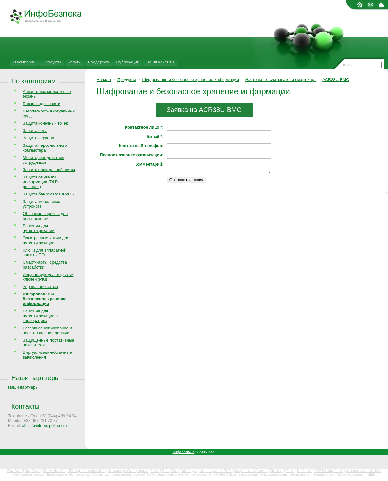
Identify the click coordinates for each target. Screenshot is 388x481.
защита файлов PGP (215, 471)
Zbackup (276, 471)
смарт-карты (202, 474)
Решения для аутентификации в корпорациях (40, 316)
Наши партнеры (35, 377)
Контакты (25, 406)
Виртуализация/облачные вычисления (47, 355)
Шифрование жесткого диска (69, 474)
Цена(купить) (324, 474)
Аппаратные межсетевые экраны (47, 94)
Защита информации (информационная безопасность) (270, 474)
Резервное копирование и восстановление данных (47, 330)
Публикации (127, 62)
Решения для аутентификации (39, 228)
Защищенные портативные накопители (48, 342)
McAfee (220, 474)
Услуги (74, 62)
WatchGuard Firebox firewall (169, 474)
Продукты (52, 62)
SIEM (371, 474)
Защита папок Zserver (250, 471)
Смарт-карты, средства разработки (45, 265)
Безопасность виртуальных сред (49, 113)
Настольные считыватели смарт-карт (280, 79)
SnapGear (32, 471)
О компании (24, 62)
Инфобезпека (184, 452)
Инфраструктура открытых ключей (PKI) (48, 277)
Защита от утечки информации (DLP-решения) (41, 182)
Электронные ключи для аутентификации (46, 240)
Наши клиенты (160, 62)
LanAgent (304, 471)
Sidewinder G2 (54, 471)
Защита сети (35, 130)
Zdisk (155, 471)
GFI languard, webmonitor (86, 471)
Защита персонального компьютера (45, 148)
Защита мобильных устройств (41, 204)
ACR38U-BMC (335, 79)
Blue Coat (14, 471)
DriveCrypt (189, 471)
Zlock (290, 471)
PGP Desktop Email (328, 471)
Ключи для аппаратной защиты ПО (44, 252)
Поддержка (98, 62)
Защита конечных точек (45, 123)
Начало (104, 79)
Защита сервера (38, 138)
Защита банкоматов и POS (48, 194)
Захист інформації (351, 474)
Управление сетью (40, 286)
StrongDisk (170, 471)
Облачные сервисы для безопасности (45, 216)
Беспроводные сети (41, 103)
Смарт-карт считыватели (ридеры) (120, 474)
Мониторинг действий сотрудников (43, 160)
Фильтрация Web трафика (128, 471)
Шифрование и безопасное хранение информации (190, 79)
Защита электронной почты (49, 169)
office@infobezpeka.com (44, 425)
